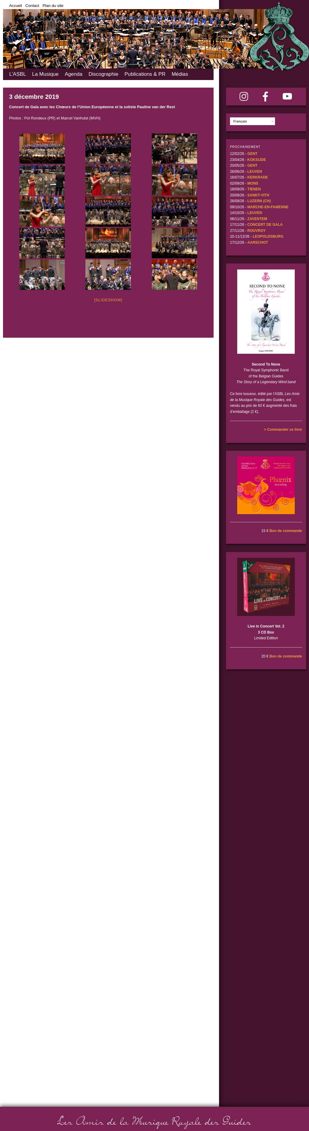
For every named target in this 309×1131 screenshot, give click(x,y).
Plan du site (52, 5)
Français (240, 121)
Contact (32, 5)
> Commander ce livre (283, 429)
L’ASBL (17, 74)
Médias (179, 74)
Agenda (73, 74)
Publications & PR (145, 74)
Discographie (103, 74)
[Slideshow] (108, 300)
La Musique (45, 74)
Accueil (15, 5)
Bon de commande (285, 531)
